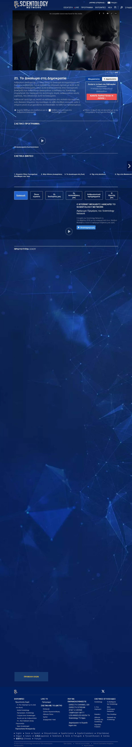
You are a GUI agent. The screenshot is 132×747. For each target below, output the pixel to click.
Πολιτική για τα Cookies (82, 742)
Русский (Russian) (92, 734)
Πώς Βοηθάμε (111, 713)
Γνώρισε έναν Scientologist (26, 714)
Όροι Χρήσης (68, 742)
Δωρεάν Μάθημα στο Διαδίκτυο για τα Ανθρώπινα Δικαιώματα (32, 111)
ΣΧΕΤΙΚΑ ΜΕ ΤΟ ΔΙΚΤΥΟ (51, 704)
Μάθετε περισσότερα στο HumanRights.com (62, 111)
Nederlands (57, 734)
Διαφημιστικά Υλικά (49, 718)
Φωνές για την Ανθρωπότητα (27, 717)
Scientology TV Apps (77, 717)
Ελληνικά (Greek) (50, 732)
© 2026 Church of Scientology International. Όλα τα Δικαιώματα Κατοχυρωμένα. (33, 743)
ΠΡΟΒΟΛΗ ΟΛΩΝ (31, 676)
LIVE (77, 8)
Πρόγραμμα (46, 701)
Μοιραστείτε (94, 79)
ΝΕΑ (110, 8)
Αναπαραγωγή (86, 227)
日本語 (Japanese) (42, 734)
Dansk (27, 732)
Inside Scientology (23, 709)
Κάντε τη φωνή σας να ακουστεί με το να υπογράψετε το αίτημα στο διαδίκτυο (101, 111)
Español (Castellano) (85, 732)
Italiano (28, 734)
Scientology (98, 700)
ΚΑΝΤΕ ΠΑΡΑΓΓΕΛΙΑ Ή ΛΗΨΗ (101, 97)
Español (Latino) (67, 732)
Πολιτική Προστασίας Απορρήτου (103, 742)
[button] (129, 166)
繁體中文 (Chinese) (23, 737)
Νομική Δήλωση (88, 744)
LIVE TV (44, 698)
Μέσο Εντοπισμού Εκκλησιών (111, 708)
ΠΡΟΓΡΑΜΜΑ (87, 8)
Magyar (19, 734)
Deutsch (37, 732)
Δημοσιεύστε (110, 79)
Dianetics (97, 713)
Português (78, 734)
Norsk (67, 734)
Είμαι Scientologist (23, 725)
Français (37, 737)
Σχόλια (45, 716)
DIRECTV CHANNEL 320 (79, 703)
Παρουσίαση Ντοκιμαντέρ (25, 727)
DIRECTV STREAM (77, 706)
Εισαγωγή (46, 708)
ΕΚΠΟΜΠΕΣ (100, 8)
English (19, 732)
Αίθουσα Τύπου (48, 713)
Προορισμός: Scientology (25, 711)
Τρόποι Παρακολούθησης (51, 710)
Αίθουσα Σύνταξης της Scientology (98, 718)
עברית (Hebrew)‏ (103, 732)
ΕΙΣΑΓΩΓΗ (68, 8)
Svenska (106, 734)
